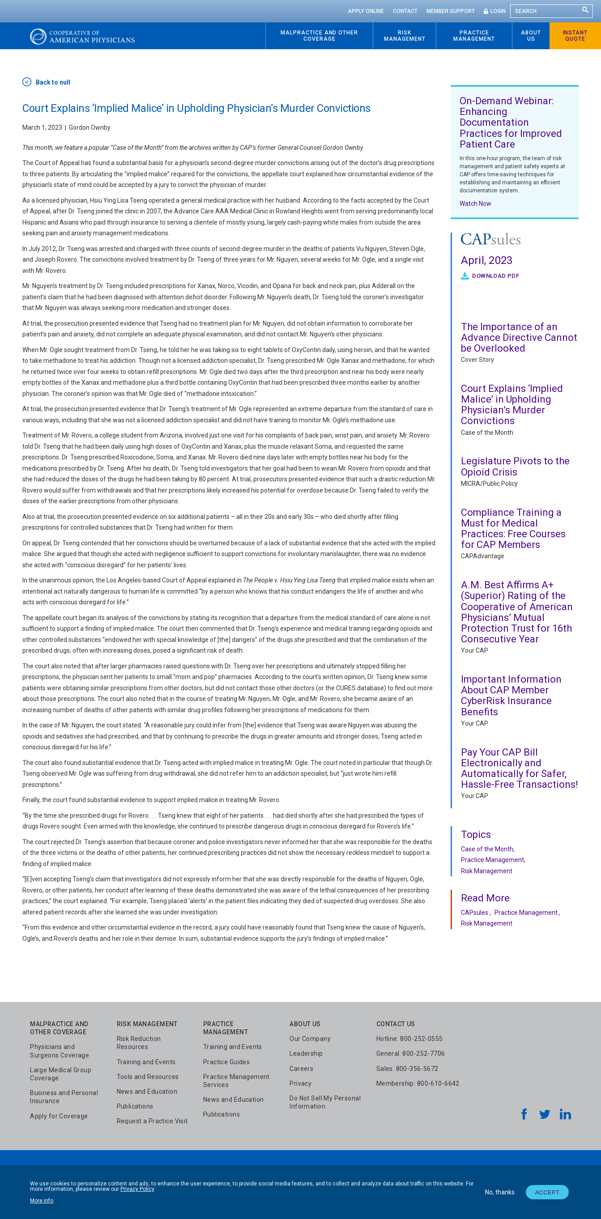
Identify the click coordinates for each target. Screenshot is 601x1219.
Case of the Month (487, 432)
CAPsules (474, 912)
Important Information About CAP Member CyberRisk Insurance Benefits (511, 696)
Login (498, 11)
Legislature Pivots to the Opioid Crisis (515, 466)
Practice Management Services (236, 1080)
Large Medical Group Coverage (60, 1074)
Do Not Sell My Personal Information (325, 1102)
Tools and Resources (148, 1076)
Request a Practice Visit (152, 1121)
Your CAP (474, 650)
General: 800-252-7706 (410, 1053)
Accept (547, 1192)
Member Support (450, 11)
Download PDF (495, 275)
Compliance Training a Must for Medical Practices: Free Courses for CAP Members (513, 529)
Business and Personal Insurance (64, 1096)
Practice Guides (226, 1062)
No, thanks (500, 1192)
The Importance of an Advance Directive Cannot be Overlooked (519, 337)
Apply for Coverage (59, 1116)
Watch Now (475, 203)
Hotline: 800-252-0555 (409, 1038)
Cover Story (477, 359)
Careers (301, 1068)
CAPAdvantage (482, 556)
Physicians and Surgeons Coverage (59, 1050)
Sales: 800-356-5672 (407, 1068)
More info (41, 1201)
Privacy (300, 1083)
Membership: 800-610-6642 (418, 1083)
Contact (405, 11)
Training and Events (146, 1062)
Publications (135, 1106)
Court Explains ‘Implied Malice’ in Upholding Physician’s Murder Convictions (512, 405)
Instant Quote (575, 36)
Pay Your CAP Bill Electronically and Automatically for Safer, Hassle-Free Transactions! (519, 768)
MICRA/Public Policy (489, 483)
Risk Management (486, 871)
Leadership (306, 1053)
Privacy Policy (137, 1189)
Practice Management (492, 859)
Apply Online (366, 11)
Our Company (310, 1038)
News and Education (147, 1091)
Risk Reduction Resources (139, 1042)
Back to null (53, 82)
